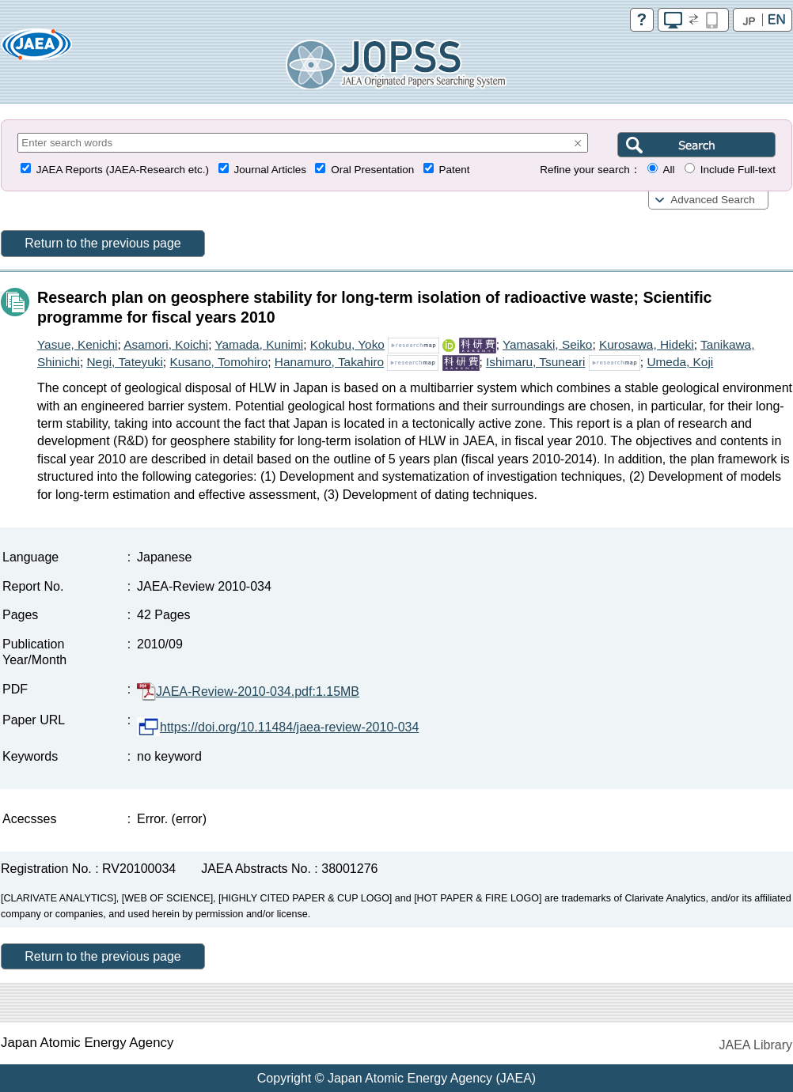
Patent (454, 170)
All (668, 170)
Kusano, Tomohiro (218, 361)
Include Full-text (738, 170)
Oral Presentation (372, 170)
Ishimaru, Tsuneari (535, 361)
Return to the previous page (102, 243)
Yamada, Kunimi (258, 344)
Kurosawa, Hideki (646, 344)
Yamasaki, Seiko (547, 344)
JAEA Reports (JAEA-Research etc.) (122, 170)
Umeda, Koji (680, 361)
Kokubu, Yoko (347, 344)
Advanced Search (712, 200)
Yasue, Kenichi (77, 344)
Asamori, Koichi (165, 344)
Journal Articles (269, 170)
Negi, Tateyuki (124, 361)
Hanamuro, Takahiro (329, 361)
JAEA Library (755, 1045)
